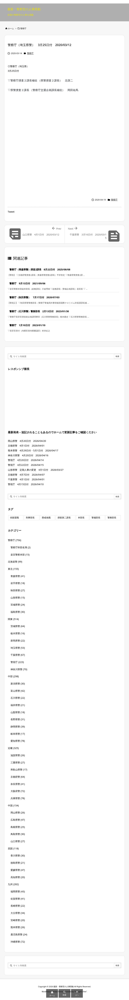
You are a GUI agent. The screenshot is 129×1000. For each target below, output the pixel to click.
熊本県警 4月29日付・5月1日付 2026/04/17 (33, 450)
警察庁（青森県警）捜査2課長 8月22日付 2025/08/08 (39, 269)
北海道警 (15, 561)
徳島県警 (18, 862)
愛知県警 (18, 740)
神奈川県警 (19, 669)
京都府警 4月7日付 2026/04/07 (27, 474)
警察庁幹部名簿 (21, 547)
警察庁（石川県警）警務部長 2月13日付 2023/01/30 (39, 311)
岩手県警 (18, 583)
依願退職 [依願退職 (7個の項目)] (14, 517)
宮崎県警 (18, 920)
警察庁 (23, 28)
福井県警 (18, 705)
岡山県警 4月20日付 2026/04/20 (27, 440)
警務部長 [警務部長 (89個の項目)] (112, 517)
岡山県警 (18, 812)
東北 (13, 568)
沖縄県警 (18, 941)
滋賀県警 (18, 755)
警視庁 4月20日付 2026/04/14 (26, 460)
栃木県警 (18, 633)
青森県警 (18, 576)
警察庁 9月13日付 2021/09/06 (27, 283)
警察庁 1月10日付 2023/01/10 (27, 325)
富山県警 (18, 690)
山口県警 (18, 841)
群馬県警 (18, 640)
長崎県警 (18, 905)
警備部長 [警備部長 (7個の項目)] (96, 517)
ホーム (11, 28)
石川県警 (18, 697)
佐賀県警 (18, 898)
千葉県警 (18, 654)
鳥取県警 (18, 834)
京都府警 (18, 776)
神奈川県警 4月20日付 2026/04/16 (28, 455)
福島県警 (18, 611)
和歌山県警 (19, 769)
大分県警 (18, 913)
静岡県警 (18, 726)
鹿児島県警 (19, 934)
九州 (13, 884)
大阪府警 (18, 791)
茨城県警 (18, 626)
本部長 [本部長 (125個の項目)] (81, 517)
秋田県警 (18, 590)
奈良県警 (18, 784)
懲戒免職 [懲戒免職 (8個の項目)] (46, 517)
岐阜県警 (18, 733)
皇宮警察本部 (20, 554)
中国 (13, 805)
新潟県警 (18, 683)
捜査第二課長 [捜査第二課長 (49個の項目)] (64, 517)
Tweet (11, 211)
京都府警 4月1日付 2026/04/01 (26, 445)
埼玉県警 (18, 647)
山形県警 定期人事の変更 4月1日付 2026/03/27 (35, 469)
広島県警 (18, 819)
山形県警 (18, 597)
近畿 (13, 748)
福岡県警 (18, 891)
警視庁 (17, 662)
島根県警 (18, 827)
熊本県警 (18, 927)
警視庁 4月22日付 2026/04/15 (26, 464)
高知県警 (18, 877)
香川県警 (18, 855)
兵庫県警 (18, 798)
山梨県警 (18, 712)
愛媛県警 (18, 870)
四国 (13, 848)
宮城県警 (18, 604)
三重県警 (18, 762)
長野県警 (18, 719)
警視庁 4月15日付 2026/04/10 (26, 484)
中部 (13, 676)
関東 (13, 619)
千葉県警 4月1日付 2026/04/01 (26, 479)
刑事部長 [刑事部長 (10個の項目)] (30, 517)
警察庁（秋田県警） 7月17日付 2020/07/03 (34, 297)
